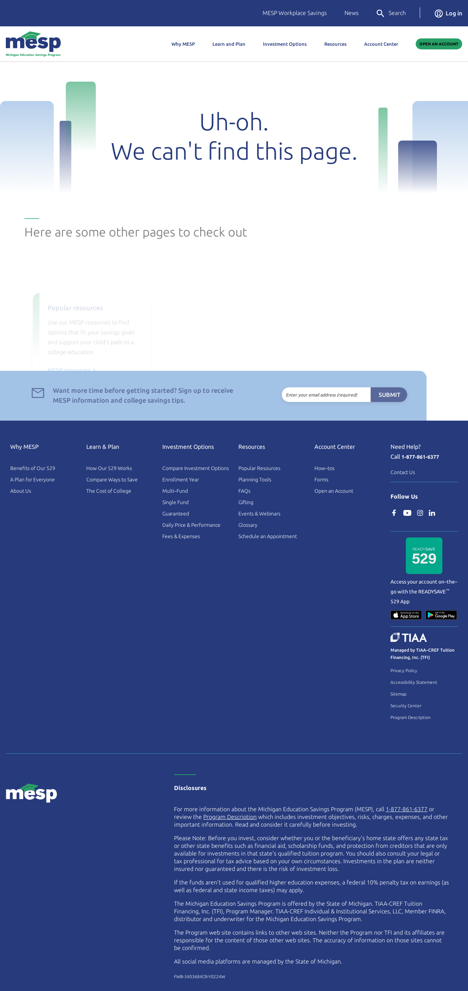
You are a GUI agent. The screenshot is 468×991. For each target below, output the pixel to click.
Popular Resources (259, 468)
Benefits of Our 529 (32, 468)
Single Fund (175, 502)
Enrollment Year (180, 480)
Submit (372, 394)
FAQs (244, 491)
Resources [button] (335, 43)
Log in (448, 13)
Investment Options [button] (285, 43)
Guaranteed (175, 514)
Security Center (405, 705)
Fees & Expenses (181, 536)
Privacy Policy (403, 670)
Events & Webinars (259, 514)
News (351, 13)
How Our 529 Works (109, 468)
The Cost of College (108, 491)
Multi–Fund (175, 491)
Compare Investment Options (195, 468)
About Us (20, 491)
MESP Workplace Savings (295, 13)
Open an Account (333, 491)
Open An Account (438, 44)
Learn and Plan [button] (228, 43)
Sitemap (398, 694)
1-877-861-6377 (420, 457)
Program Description (410, 717)
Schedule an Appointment (267, 536)
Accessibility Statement (413, 682)
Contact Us (402, 472)
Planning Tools (254, 480)
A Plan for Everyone (32, 480)
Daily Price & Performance (191, 525)
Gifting (245, 502)
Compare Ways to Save (112, 480)
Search (390, 13)
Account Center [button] (381, 43)
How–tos (324, 468)
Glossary (247, 525)
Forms (321, 480)
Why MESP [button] (183, 43)
